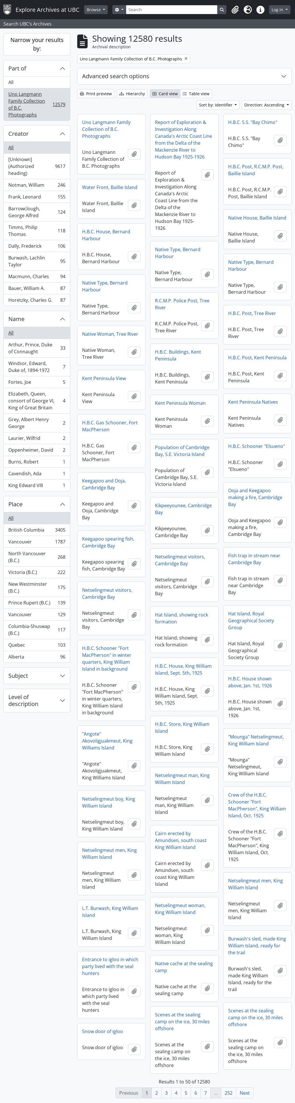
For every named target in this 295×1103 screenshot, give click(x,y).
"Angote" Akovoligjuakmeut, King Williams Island (107, 741)
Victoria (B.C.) (36, 573)
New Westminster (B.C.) (36, 587)
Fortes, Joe (36, 383)
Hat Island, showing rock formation (181, 618)
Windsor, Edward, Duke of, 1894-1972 (36, 366)
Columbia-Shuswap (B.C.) (36, 629)
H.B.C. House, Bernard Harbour (106, 235)
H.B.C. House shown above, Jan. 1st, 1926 (250, 682)
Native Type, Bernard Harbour (178, 252)
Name (16, 319)
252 (228, 1093)
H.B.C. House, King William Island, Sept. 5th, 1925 (183, 669)
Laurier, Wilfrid (36, 439)
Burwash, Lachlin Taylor (36, 261)
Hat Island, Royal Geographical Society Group (251, 620)
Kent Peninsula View (104, 378)
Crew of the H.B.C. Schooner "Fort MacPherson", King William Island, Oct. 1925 (257, 805)
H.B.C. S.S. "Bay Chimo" (252, 122)
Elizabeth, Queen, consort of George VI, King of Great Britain (36, 401)
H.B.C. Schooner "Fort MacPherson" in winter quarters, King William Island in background (106, 658)
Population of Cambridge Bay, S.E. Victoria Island (182, 450)
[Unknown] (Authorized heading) (36, 166)
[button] (235, 9)
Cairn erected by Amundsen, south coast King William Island (181, 840)
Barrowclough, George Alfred (36, 212)
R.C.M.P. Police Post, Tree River (182, 304)
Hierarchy (132, 93)
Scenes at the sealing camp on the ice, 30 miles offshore (255, 1017)
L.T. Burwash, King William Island (110, 911)
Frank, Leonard (36, 198)
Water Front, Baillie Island (109, 187)
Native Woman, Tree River (110, 334)
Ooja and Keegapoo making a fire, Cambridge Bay (255, 497)
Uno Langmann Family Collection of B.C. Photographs (36, 104)
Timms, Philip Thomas (36, 230)
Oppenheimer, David (36, 451)
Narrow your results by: (37, 44)
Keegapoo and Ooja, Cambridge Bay (104, 484)
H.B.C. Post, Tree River (252, 313)
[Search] (172, 9)
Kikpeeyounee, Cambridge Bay (183, 509)
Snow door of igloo (102, 1031)
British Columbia (36, 531)
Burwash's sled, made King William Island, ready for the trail (257, 946)
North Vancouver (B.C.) (36, 557)
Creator (18, 134)
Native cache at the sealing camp (184, 967)
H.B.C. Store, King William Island (182, 727)
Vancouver (36, 543)
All (11, 82)
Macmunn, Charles (36, 278)
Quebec (36, 646)
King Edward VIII (36, 486)
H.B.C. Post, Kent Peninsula (257, 357)
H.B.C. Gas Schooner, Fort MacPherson (110, 426)
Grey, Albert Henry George (36, 423)
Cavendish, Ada (36, 475)
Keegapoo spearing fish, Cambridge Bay (108, 542)
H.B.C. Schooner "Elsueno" (256, 446)
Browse (94, 9)
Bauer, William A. (36, 289)
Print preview (96, 93)
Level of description (23, 700)
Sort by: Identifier (216, 105)
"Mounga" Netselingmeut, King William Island (256, 740)
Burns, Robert (36, 463)
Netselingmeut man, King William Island (182, 778)
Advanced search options (115, 76)
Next (245, 1093)
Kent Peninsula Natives (253, 402)
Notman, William (36, 186)
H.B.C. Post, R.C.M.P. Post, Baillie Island (255, 170)
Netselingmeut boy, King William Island (108, 802)
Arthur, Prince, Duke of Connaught (36, 348)
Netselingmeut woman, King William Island (180, 908)
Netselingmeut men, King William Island (109, 853)
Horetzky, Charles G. (36, 301)
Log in (278, 9)
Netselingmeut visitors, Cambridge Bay (180, 560)
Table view (196, 93)
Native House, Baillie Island (257, 218)
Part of (17, 68)
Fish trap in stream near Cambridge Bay (254, 559)
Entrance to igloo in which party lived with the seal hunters (110, 966)
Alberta (36, 658)
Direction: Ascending (264, 105)
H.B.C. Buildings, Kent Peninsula (178, 355)
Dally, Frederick (36, 247)
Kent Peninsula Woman (180, 403)
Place (15, 504)
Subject (18, 676)
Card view (165, 93)
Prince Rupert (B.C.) (36, 604)
